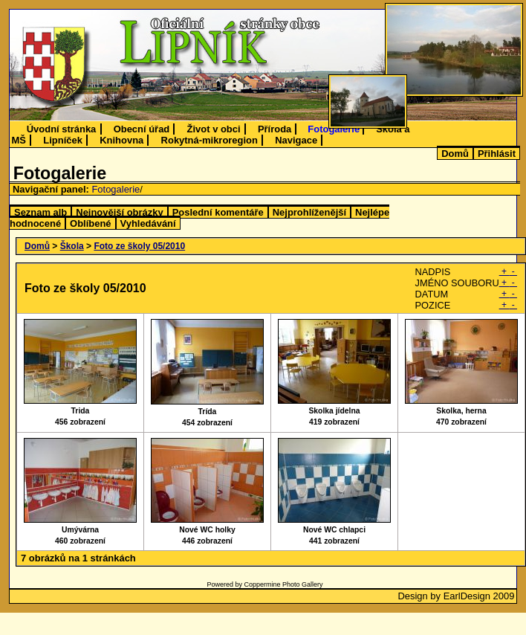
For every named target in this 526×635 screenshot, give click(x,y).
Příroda (274, 129)
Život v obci (214, 129)
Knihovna (121, 140)
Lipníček (62, 140)
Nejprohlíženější (309, 212)
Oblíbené (90, 223)
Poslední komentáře (218, 212)
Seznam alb (40, 212)
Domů (455, 153)
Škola (72, 246)
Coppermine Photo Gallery (283, 584)
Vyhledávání (148, 223)
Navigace (296, 140)
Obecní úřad (142, 129)
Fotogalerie (334, 129)
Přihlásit (497, 153)
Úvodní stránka (62, 129)
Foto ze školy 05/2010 (139, 246)
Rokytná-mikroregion (209, 140)
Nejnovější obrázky (119, 212)
